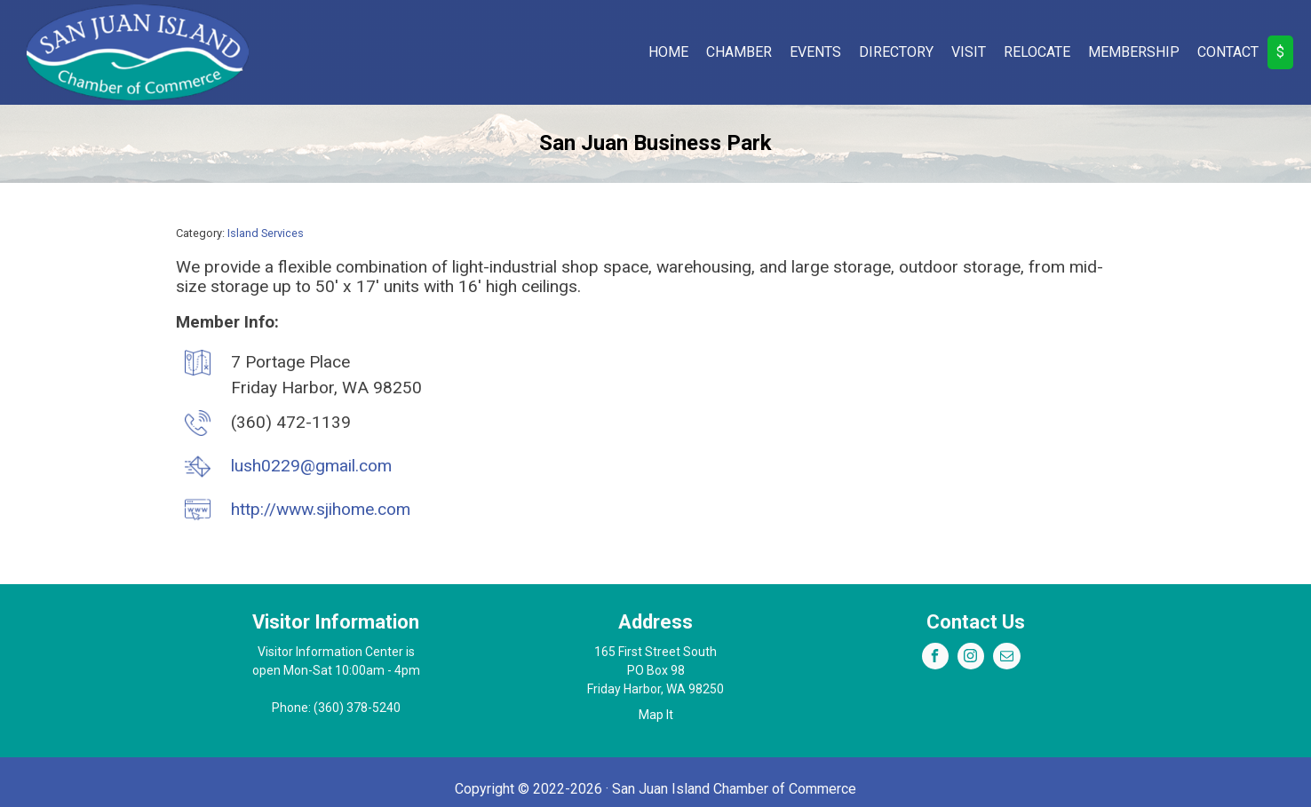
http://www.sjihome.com (320, 509)
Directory (896, 52)
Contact (1228, 52)
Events (815, 52)
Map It (656, 715)
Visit (968, 52)
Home (668, 52)
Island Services (265, 233)
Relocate (1037, 52)
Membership (1134, 52)
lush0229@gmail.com (311, 465)
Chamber (739, 52)
